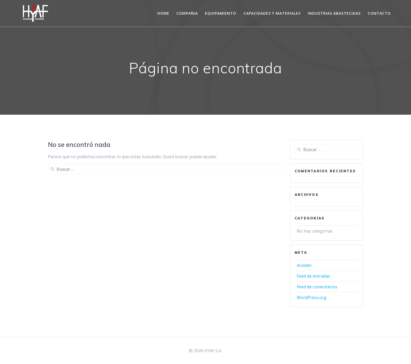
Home (163, 13)
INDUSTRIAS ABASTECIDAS (334, 13)
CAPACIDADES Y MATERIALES (272, 13)
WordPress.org (311, 297)
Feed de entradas (313, 276)
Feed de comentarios (317, 287)
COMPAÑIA (187, 13)
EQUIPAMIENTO (220, 13)
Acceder (304, 265)
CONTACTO (379, 13)
